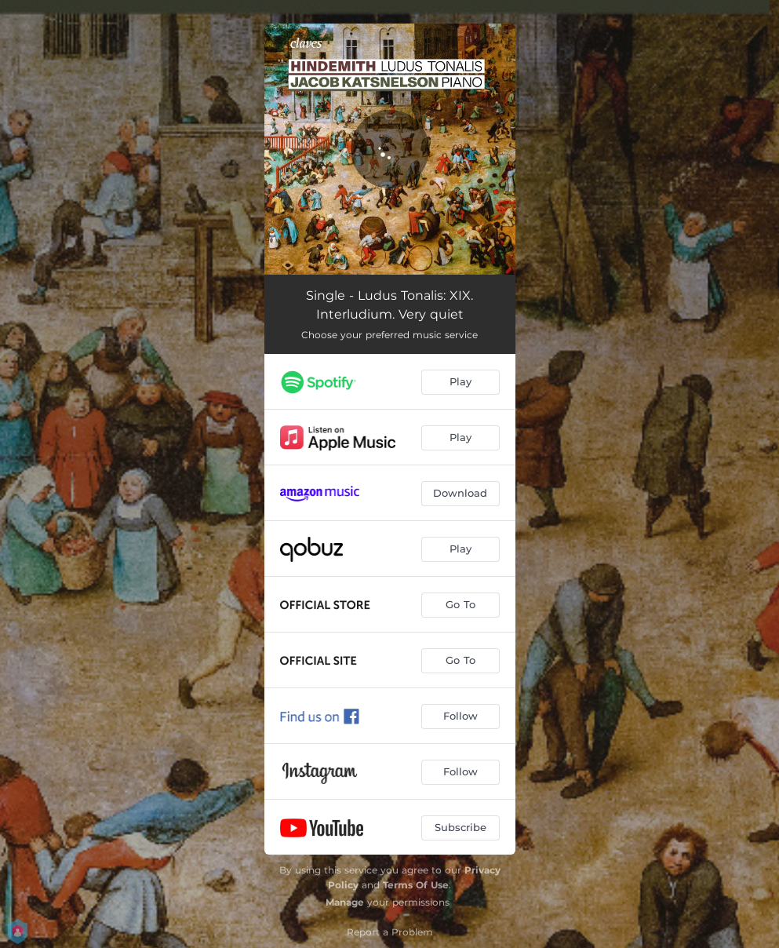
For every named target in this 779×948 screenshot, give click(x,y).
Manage (345, 902)
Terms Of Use (416, 885)
